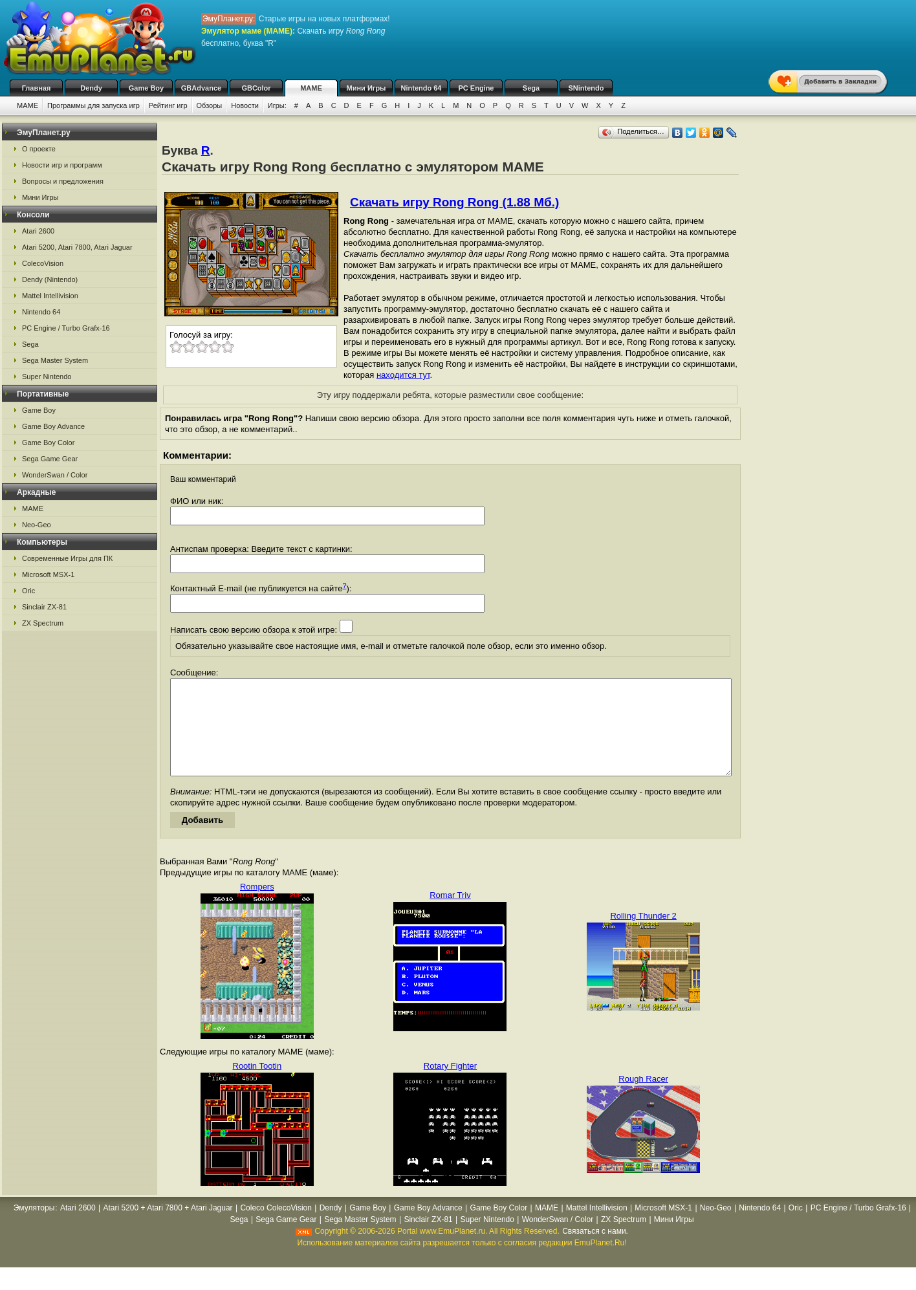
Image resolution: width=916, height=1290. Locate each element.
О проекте (39, 149)
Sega (531, 88)
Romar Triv (450, 914)
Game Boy (146, 88)
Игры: (277, 105)
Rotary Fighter (450, 1085)
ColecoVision (42, 263)
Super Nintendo (46, 376)
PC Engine (476, 88)
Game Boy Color (48, 442)
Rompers (257, 906)
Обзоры (210, 105)
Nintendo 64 (421, 88)
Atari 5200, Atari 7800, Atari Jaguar (77, 247)
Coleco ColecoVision (276, 1227)
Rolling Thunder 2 (643, 935)
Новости (245, 105)
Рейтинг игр (168, 105)
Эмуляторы (34, 1227)
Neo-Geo (36, 525)
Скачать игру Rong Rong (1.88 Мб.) (454, 202)
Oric (28, 591)
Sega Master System (55, 360)
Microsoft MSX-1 (48, 574)
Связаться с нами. (595, 1250)
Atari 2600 (38, 231)
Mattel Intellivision (50, 296)
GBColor (255, 88)
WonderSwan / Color (54, 475)
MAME (311, 88)
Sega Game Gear (50, 459)
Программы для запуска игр (93, 105)
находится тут (403, 375)
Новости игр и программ (62, 165)
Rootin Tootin (257, 1085)
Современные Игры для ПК (67, 558)
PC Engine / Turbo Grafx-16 (66, 328)
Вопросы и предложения (63, 181)
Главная (36, 88)
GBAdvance (201, 88)
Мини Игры (366, 88)
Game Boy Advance (53, 426)
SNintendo (586, 88)
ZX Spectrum (42, 623)
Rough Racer (643, 1098)
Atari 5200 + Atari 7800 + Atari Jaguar (167, 1227)
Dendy (91, 88)
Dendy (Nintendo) (50, 279)
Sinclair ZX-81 (44, 607)
